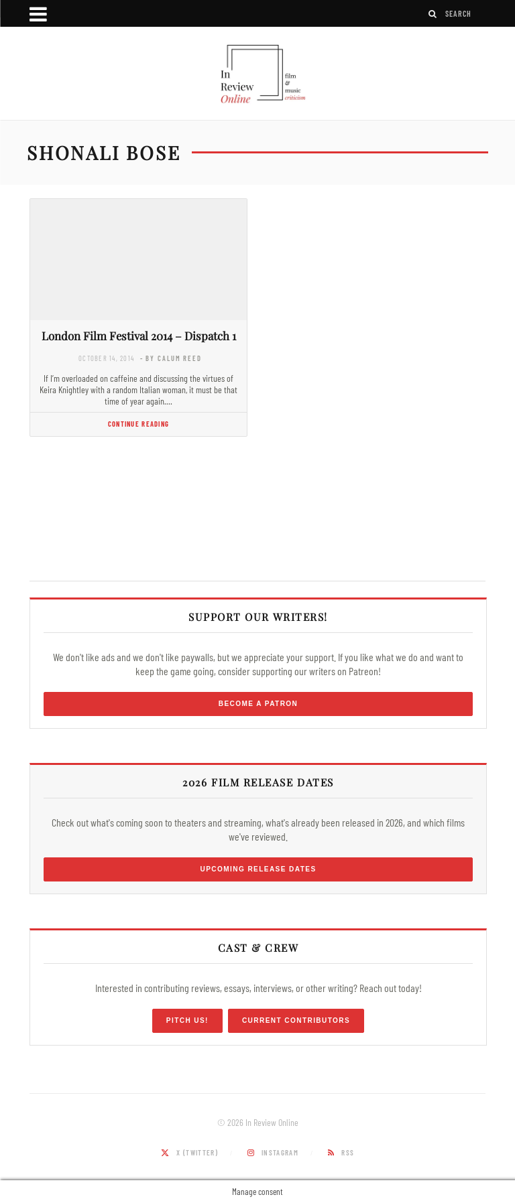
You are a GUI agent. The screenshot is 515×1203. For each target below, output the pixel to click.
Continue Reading (138, 423)
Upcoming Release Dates (258, 869)
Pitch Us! (187, 1020)
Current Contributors (296, 1020)
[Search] (433, 13)
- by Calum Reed (171, 358)
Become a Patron (258, 703)
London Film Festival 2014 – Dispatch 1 (139, 335)
